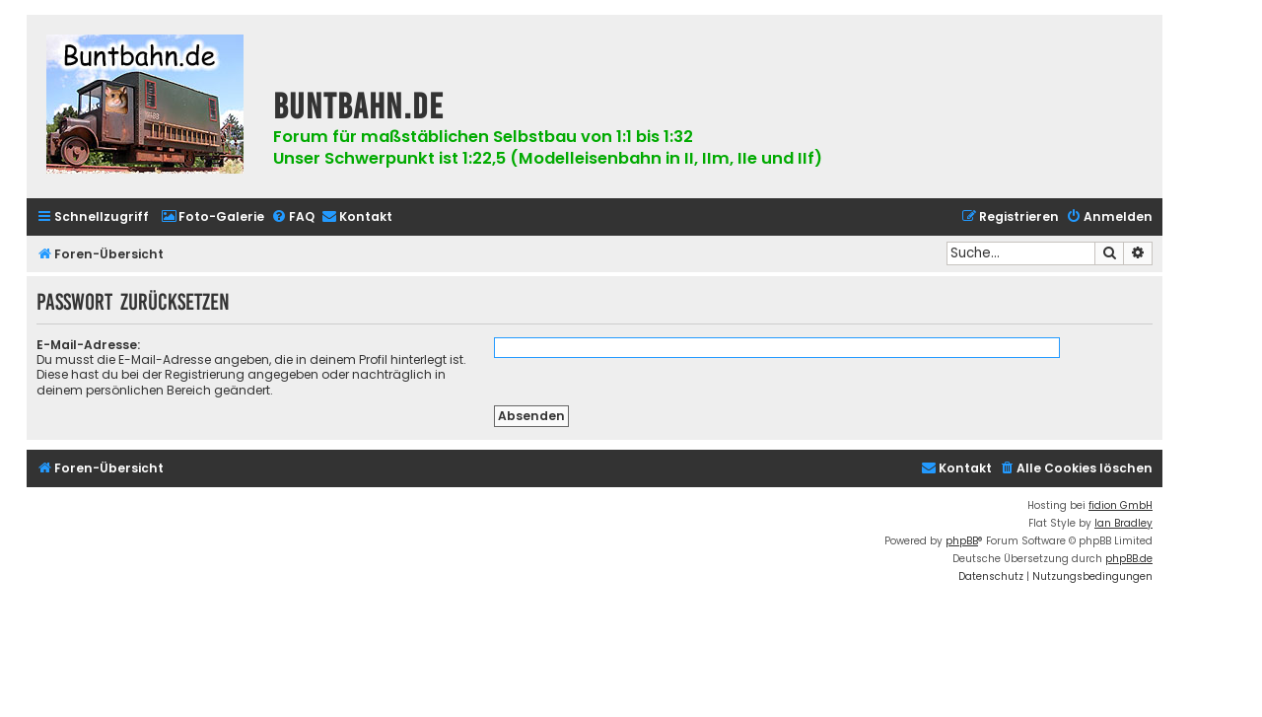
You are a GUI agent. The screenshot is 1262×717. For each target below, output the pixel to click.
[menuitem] (212, 217)
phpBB (962, 541)
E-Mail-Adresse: (88, 344)
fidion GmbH (1120, 505)
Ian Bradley (1123, 523)
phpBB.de (1129, 558)
